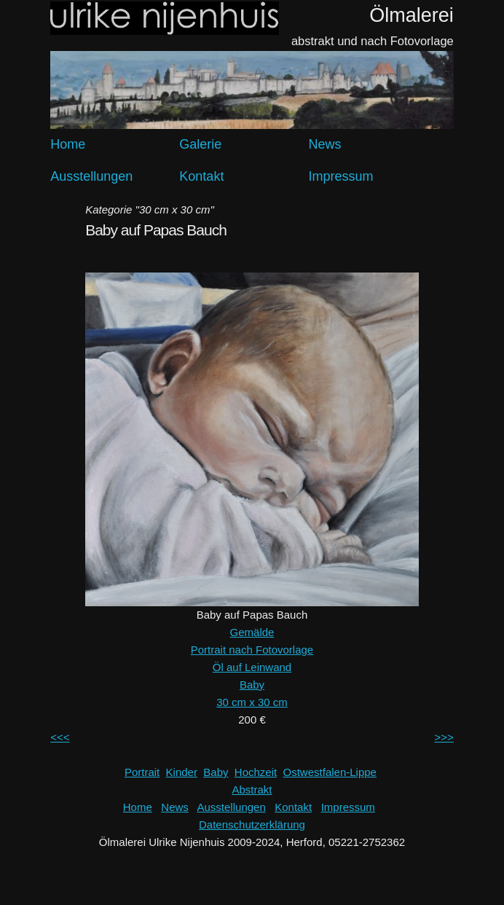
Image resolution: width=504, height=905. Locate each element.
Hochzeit (256, 772)
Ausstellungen (91, 176)
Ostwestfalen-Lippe (330, 772)
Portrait (142, 772)
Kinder (181, 772)
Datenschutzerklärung (252, 824)
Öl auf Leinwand (252, 667)
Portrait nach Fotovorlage (252, 649)
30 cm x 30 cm (252, 702)
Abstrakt (252, 789)
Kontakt (201, 176)
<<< (59, 737)
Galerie (200, 144)
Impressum (340, 176)
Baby (252, 684)
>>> (444, 737)
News (324, 144)
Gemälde (252, 632)
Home (67, 144)
